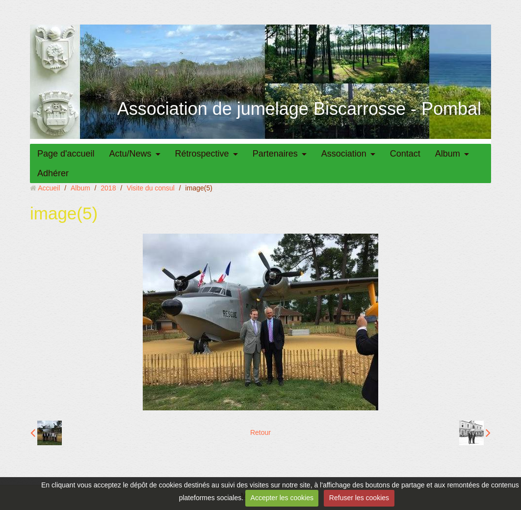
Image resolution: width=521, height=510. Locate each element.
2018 (108, 188)
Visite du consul (151, 188)
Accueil (49, 188)
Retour (260, 432)
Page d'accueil (66, 154)
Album (447, 154)
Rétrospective (202, 154)
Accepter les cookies (282, 498)
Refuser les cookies (359, 498)
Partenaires (275, 154)
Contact (405, 154)
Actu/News (130, 154)
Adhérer (53, 173)
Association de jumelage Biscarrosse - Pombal (299, 109)
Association (343, 154)
